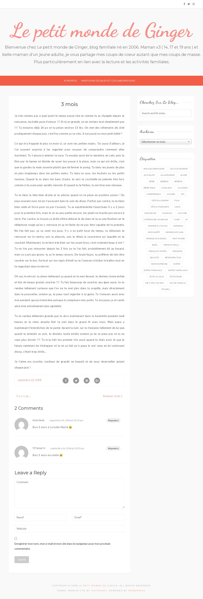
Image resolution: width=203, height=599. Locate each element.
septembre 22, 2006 (30, 380)
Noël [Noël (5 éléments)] (155, 245)
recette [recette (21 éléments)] (154, 257)
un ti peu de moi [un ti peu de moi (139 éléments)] (154, 283)
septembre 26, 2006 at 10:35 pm (67, 448)
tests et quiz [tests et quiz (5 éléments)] (156, 276)
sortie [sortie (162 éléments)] (176, 264)
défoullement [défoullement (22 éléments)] (160, 200)
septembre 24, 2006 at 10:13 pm (66, 420)
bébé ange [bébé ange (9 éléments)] (150, 188)
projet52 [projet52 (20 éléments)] (177, 251)
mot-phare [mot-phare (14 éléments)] (178, 238)
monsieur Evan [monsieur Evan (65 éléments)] (174, 232)
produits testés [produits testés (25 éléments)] (158, 251)
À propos (70, 80)
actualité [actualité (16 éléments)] (149, 175)
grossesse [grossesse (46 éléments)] (150, 213)
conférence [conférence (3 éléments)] (154, 194)
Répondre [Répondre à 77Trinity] (113, 448)
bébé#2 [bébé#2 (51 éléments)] (164, 181)
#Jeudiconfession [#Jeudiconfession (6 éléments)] (154, 168)
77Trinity (39, 448)
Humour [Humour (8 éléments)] (167, 213)
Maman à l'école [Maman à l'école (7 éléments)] (158, 226)
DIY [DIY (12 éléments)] (183, 194)
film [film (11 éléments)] (176, 200)
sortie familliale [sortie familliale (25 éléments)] (178, 270)
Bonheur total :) (113, 396)
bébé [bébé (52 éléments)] (152, 181)
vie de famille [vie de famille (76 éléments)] (177, 283)
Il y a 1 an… (23, 396)
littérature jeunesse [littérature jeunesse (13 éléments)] (156, 219)
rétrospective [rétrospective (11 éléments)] (173, 257)
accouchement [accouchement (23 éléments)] (179, 168)
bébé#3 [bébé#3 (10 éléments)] (178, 181)
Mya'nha (39, 420)
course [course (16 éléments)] (171, 194)
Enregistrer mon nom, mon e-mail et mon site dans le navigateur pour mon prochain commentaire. (62, 546)
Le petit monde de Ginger (101, 30)
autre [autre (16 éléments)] (183, 175)
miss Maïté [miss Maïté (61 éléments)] (154, 232)
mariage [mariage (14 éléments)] (178, 226)
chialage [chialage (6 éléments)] (166, 188)
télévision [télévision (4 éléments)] (176, 276)
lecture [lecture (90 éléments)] (182, 213)
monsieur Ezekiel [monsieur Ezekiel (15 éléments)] (156, 238)
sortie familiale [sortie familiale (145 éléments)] (153, 270)
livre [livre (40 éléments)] (177, 219)
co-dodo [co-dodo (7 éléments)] (183, 188)
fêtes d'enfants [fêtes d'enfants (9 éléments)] (160, 207)
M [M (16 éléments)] (187, 219)
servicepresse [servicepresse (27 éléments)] (159, 264)
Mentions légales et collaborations (108, 80)
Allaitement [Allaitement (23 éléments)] (168, 175)
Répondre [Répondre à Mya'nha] (113, 420)
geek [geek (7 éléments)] (177, 207)
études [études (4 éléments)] (166, 289)
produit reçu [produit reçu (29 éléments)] (171, 245)
